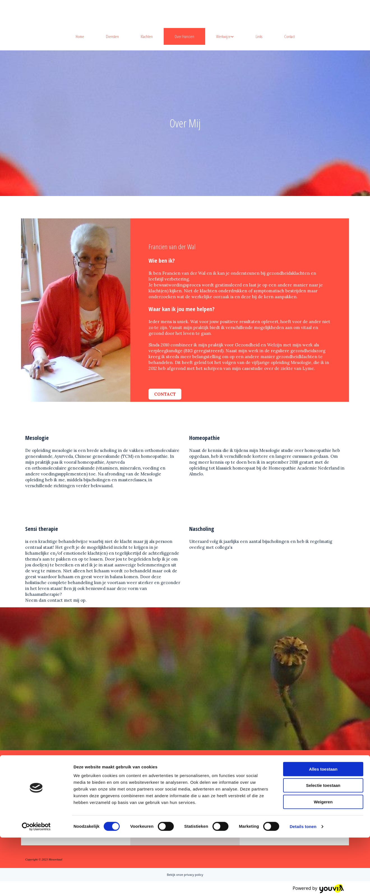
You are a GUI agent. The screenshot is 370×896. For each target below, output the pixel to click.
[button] (165, 394)
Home (80, 36)
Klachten (147, 36)
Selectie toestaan (323, 844)
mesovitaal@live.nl (280, 803)
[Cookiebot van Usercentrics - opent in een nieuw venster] (36, 885)
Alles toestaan (323, 827)
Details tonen (303, 885)
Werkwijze (223, 36)
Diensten (112, 36)
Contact (289, 36)
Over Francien (184, 36)
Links (259, 36)
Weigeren (323, 860)
